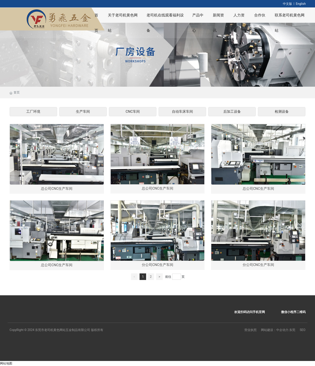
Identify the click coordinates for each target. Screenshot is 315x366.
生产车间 (83, 111)
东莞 (292, 330)
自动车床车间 (182, 111)
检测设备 (282, 111)
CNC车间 (133, 111)
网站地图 (6, 363)
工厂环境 (33, 111)
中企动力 (282, 330)
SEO (302, 330)
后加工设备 (232, 111)
